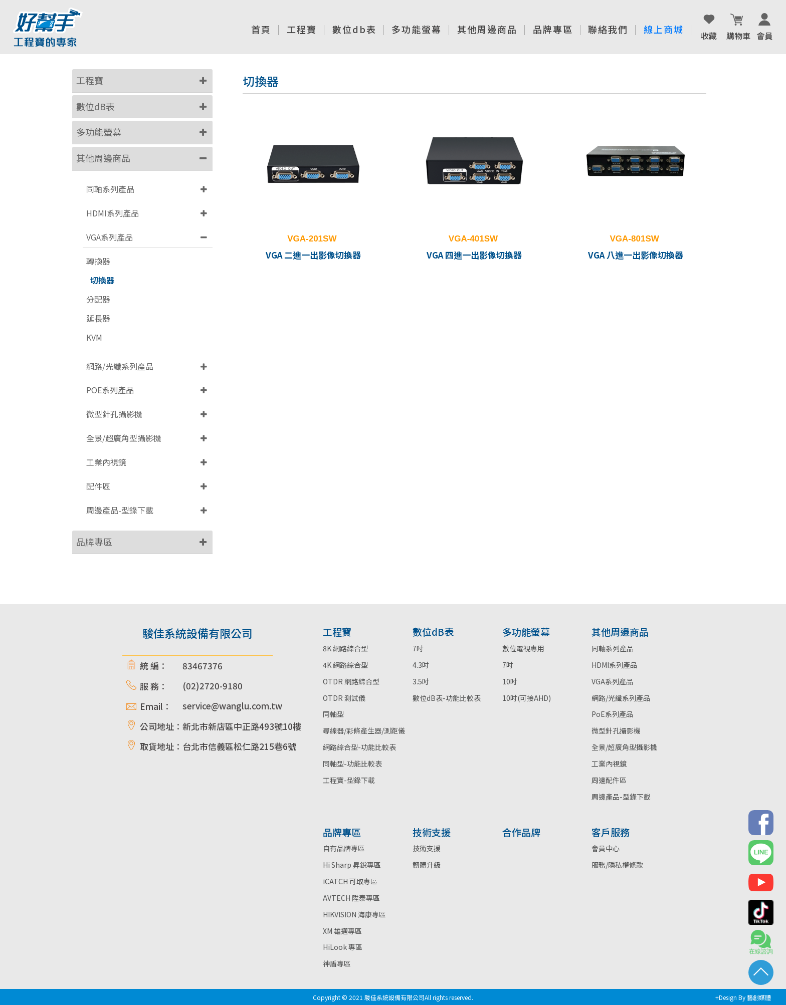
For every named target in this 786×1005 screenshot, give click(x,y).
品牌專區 (94, 541)
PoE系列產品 (612, 714)
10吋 (509, 681)
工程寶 (89, 80)
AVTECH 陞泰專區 (351, 898)
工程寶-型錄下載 (349, 780)
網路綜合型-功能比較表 (359, 747)
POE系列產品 (110, 390)
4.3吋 (421, 665)
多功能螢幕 (98, 131)
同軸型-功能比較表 (352, 764)
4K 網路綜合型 (345, 665)
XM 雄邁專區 (342, 931)
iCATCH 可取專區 (350, 881)
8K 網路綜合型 (345, 648)
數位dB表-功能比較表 (447, 698)
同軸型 (333, 714)
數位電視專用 (523, 648)
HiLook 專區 (342, 947)
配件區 (98, 486)
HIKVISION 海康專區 (354, 914)
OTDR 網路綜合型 (351, 681)
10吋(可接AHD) (526, 698)
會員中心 (606, 848)
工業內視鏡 (106, 462)
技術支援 (427, 848)
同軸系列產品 (110, 189)
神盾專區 (337, 963)
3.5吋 (421, 681)
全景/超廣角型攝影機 (123, 438)
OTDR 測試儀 (344, 698)
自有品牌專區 (344, 848)
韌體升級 (427, 865)
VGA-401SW (473, 238)
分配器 (98, 299)
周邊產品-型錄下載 (119, 510)
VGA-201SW (311, 238)
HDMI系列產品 (112, 213)
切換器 (102, 280)
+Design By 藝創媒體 (743, 997)
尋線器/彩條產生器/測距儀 (364, 730)
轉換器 (98, 261)
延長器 (98, 318)
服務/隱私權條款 (617, 865)
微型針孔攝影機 (114, 414)
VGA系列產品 (109, 237)
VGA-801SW (634, 238)
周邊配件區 (609, 780)
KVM (94, 337)
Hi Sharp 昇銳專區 (352, 865)
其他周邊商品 (103, 157)
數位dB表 (95, 106)
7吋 (418, 648)
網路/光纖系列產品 (119, 366)
